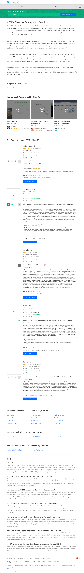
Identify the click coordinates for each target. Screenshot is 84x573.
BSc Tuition (38, 238)
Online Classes (21, 7)
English (27, 393)
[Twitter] (80, 558)
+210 (19, 377)
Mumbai (33, 561)
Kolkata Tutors (11, 418)
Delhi (21, 561)
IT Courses (57, 7)
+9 (19, 161)
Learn (44, 558)
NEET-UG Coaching (50, 350)
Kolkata (43, 561)
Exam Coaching (68, 7)
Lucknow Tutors (12, 423)
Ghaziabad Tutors (36, 423)
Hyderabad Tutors (59, 415)
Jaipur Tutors (58, 423)
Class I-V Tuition (33, 395)
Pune (39, 561)
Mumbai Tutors (58, 418)
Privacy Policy (29, 558)
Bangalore (9, 561)
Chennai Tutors (35, 418)
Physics (34, 175)
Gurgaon (49, 561)
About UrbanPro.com (11, 558)
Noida (9, 562)
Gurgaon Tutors (59, 421)
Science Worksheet (37, 450)
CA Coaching (33, 294)
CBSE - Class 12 (59, 437)
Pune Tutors (34, 421)
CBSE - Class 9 (11, 437)
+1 (19, 204)
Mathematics (11, 88)
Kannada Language (42, 395)
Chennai (15, 561)
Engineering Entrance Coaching (37, 350)
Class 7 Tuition (33, 177)
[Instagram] (77, 558)
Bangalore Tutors (36, 415)
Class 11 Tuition (41, 177)
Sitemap (49, 558)
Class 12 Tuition (40, 294)
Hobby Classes (48, 7)
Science (33, 88)
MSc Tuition (32, 238)
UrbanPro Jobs (37, 558)
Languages (38, 7)
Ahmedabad (56, 561)
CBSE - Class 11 (36, 437)
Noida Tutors (11, 421)
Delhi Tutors (10, 415)
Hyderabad (27, 561)
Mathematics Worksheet (14, 450)
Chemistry (32, 236)
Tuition (30, 7)
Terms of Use (21, 558)
